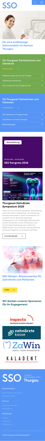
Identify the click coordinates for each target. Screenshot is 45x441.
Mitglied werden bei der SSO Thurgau (16, 76)
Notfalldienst (7, 408)
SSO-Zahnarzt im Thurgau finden (15, 115)
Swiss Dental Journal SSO (12, 393)
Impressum (6, 421)
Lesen (6, 290)
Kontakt (5, 418)
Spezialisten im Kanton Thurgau (14, 119)
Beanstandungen (8, 124)
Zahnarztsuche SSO (9, 405)
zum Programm (11, 236)
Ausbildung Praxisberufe (11, 81)
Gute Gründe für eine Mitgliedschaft (16, 86)
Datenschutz (7, 424)
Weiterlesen (7, 69)
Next (44, 152)
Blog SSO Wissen (8, 396)
